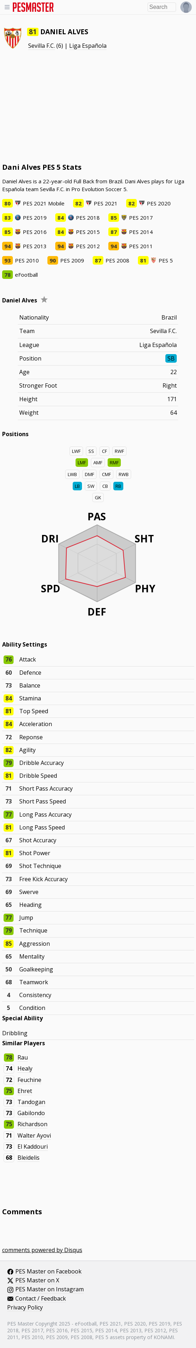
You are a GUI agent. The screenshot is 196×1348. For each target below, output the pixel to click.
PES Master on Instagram (49, 1289)
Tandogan (31, 1102)
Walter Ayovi (34, 1135)
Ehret (24, 1091)
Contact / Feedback (40, 1298)
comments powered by (42, 1250)
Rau (22, 1057)
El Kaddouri (32, 1146)
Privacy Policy (25, 1307)
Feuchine (29, 1080)
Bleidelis (28, 1157)
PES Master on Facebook (48, 1271)
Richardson (32, 1124)
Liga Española (88, 46)
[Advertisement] (98, 106)
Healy (24, 1068)
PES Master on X (37, 1280)
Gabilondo (31, 1113)
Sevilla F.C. (41, 46)
